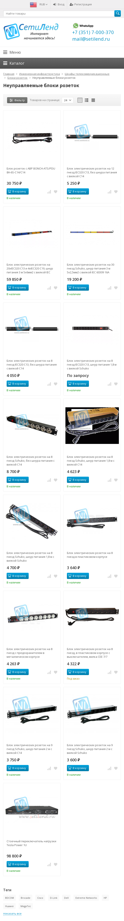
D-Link (53, 897)
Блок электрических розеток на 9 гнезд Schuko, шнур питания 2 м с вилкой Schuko (90, 749)
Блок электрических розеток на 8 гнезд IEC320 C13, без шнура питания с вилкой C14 (32, 364)
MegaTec (26, 906)
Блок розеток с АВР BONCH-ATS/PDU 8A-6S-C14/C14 (31, 170)
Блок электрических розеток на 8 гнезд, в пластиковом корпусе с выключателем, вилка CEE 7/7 (90, 653)
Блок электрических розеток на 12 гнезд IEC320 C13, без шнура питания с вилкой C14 (92, 172)
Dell (66, 897)
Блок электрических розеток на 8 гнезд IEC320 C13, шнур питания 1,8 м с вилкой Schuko (92, 364)
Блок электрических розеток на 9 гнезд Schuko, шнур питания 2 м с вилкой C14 (29, 749)
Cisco (40, 897)
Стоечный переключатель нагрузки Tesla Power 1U (31, 843)
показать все (12, 913)
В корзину (17, 191)
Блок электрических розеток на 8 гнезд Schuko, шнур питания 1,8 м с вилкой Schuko (30, 556)
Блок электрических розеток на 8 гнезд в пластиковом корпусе (90, 555)
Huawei (9, 906)
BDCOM (9, 897)
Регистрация (81, 4)
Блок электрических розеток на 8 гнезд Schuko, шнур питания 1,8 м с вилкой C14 (90, 460)
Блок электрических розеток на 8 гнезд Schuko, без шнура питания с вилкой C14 (31, 460)
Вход (58, 4)
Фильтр (17, 100)
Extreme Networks (86, 897)
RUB (44, 4)
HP (105, 897)
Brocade (25, 897)
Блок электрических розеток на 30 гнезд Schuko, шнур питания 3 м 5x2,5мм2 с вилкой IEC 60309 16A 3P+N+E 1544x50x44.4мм (90, 268)
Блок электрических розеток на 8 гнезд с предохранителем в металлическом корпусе (29, 653)
